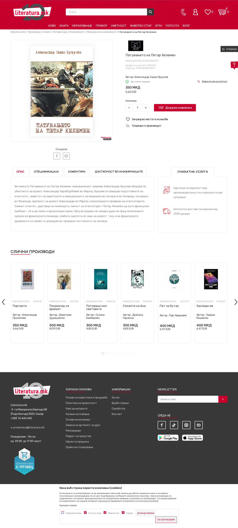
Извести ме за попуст (215, 81)
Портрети (20, 304)
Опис (20, 170)
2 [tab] (108, 352)
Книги (47, 32)
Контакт (117, 413)
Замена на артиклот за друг (83, 424)
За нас (116, 396)
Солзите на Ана (134, 304)
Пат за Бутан (169, 304)
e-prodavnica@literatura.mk (27, 426)
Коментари (76, 170)
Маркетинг (113, 513)
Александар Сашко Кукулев (151, 77)
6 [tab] (129, 352)
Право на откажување (79, 446)
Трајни (129, 513)
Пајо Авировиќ (178, 314)
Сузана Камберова (95, 315)
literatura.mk (18, 32)
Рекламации (73, 429)
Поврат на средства (78, 435)
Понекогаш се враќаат (59, 306)
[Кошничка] (223, 10)
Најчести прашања (77, 440)
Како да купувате (76, 407)
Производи (34, 32)
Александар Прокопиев (25, 315)
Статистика (94, 513)
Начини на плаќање (78, 413)
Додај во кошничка (178, 107)
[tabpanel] (27, 302)
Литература (60, 32)
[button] (177, 119)
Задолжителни (74, 513)
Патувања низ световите (96, 306)
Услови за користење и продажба (86, 396)
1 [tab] (103, 352)
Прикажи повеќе (68, 505)
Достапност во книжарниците (119, 170)
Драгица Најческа (133, 315)
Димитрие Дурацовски (60, 315)
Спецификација (46, 170)
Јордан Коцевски (205, 315)
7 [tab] (135, 352)
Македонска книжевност (102, 32)
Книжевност (77, 32)
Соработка (118, 407)
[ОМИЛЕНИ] (208, 10)
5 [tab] (124, 352)
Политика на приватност (81, 402)
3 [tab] (113, 352)
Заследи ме (204, 304)
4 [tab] (119, 352)
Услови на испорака (78, 418)
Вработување (120, 402)
